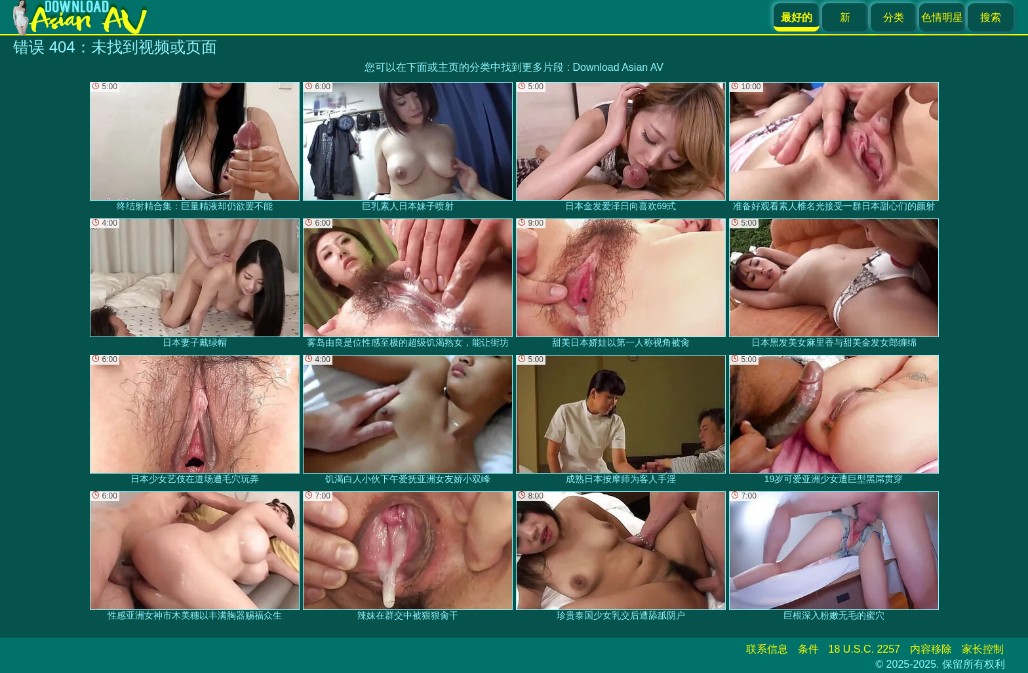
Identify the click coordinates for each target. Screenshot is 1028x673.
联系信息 (767, 649)
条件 (808, 649)
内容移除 (931, 649)
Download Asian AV (617, 67)
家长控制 (983, 649)
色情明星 (942, 17)
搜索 (990, 17)
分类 (893, 17)
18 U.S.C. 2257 (864, 649)
